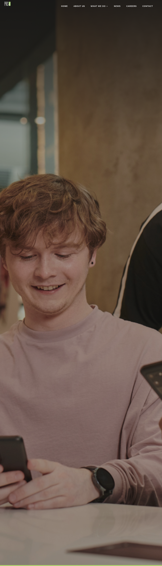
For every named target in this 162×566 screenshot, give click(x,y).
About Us (79, 7)
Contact (147, 7)
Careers (131, 7)
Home (64, 7)
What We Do (98, 7)
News (117, 7)
